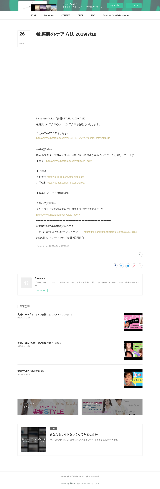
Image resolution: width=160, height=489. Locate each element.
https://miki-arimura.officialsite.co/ (65, 177)
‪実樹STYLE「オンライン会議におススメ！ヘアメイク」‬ (45, 314)
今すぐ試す (115, 5)
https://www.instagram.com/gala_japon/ (58, 214)
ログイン (134, 5)
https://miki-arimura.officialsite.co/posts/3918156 (110, 232)
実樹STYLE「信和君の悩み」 (32, 371)
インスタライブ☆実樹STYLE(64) (48, 246)
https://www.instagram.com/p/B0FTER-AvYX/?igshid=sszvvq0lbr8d (73, 138)
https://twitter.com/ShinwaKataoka (65, 182)
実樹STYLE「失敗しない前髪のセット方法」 (40, 343)
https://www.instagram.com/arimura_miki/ (69, 161)
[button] (33, 15)
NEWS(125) (64, 246)
